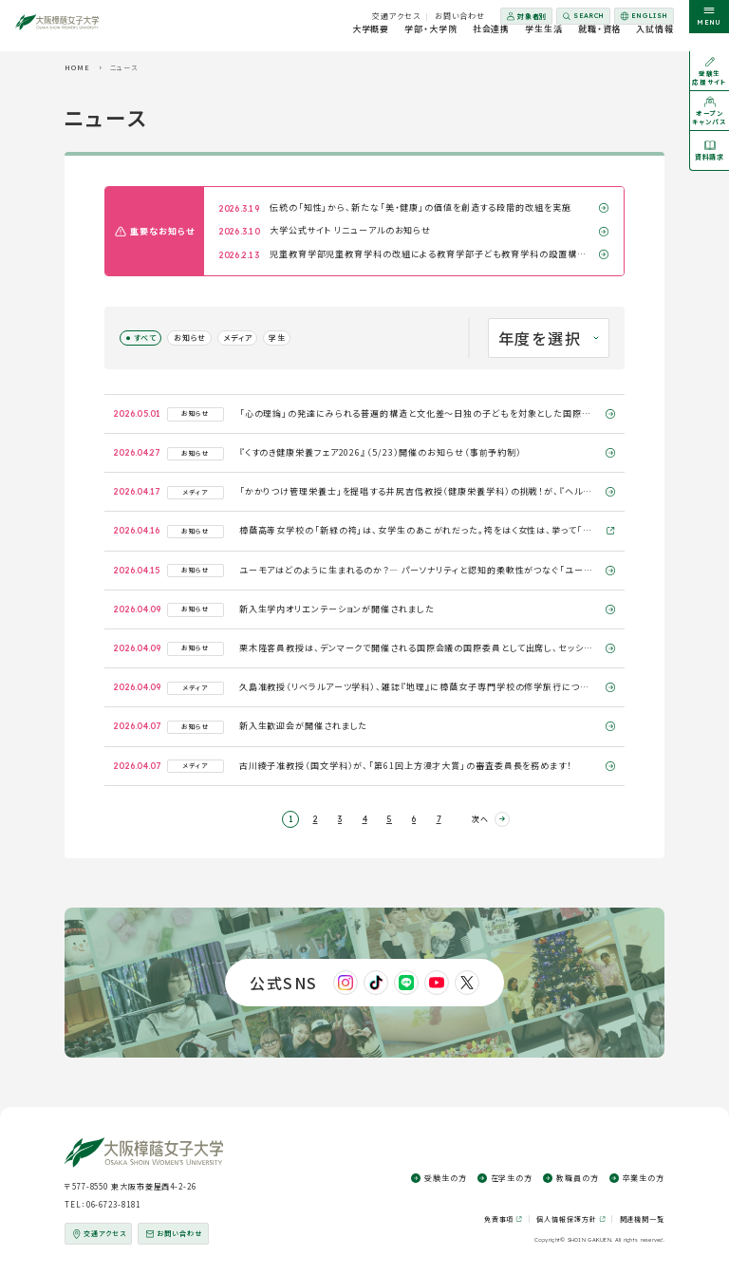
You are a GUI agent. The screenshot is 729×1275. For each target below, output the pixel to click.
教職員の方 (577, 1177)
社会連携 (492, 37)
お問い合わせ (460, 15)
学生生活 (544, 37)
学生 (277, 337)
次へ (480, 819)
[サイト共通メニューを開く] (709, 25)
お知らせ (190, 337)
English (643, 18)
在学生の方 (512, 1177)
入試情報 (655, 37)
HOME (77, 67)
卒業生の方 (644, 1177)
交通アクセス (396, 15)
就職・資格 (600, 37)
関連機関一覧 (642, 1219)
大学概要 (371, 37)
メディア (237, 337)
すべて (145, 337)
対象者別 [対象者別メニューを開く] (532, 16)
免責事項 (499, 1219)
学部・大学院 (430, 37)
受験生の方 (445, 1177)
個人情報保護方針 (566, 1219)
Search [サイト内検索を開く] (588, 15)
